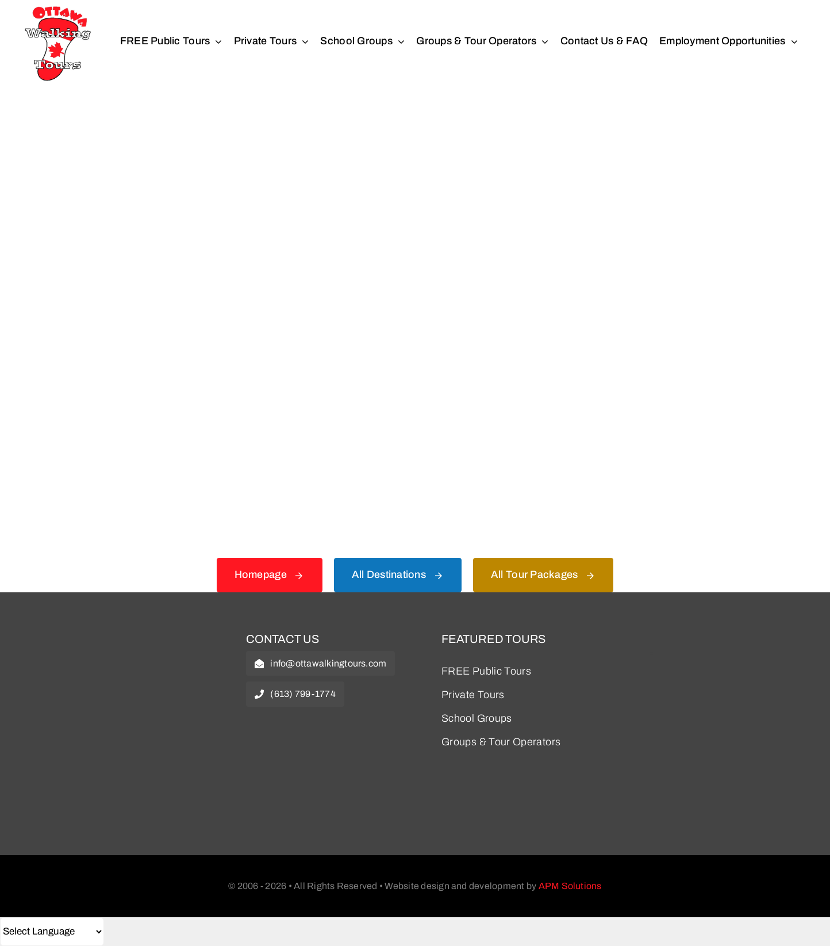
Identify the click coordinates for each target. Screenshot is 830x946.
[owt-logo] (122, 640)
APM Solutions (570, 886)
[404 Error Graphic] (415, 131)
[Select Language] (52, 931)
